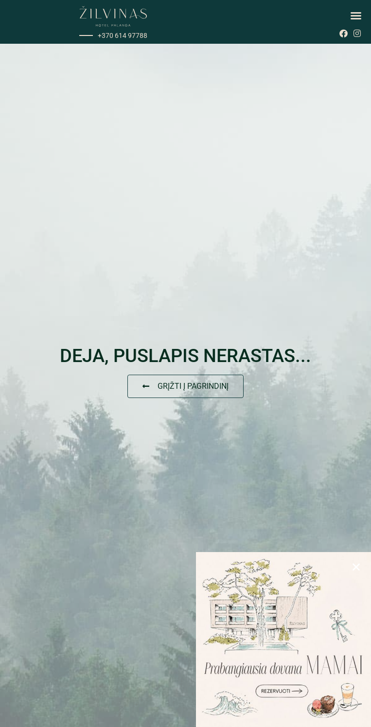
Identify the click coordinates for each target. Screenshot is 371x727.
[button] (356, 15)
